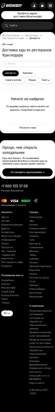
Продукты (7, 247)
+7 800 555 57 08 (14, 186)
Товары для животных (8, 257)
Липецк (33, 285)
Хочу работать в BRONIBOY (39, 378)
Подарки (6, 266)
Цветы (5, 217)
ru (7, 313)
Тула (32, 240)
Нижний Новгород (40, 266)
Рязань (33, 263)
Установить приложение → (27, 172)
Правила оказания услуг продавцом (40, 334)
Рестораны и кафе (13, 38)
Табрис (5, 303)
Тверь (32, 255)
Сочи (32, 281)
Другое (5, 229)
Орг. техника (8, 251)
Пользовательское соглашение (40, 313)
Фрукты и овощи (11, 236)
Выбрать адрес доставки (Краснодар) (27, 15)
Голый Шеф (7, 292)
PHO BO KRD (8, 288)
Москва (33, 251)
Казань (33, 225)
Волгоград (35, 293)
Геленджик (35, 217)
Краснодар (31, 35)
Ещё (46, 80)
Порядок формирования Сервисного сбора (40, 365)
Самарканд (36, 247)
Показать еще (27, 128)
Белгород (34, 244)
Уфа (31, 221)
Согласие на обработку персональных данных (37, 323)
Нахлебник (7, 280)
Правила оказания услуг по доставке (40, 341)
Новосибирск (37, 289)
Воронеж (34, 270)
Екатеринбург (37, 232)
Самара (34, 259)
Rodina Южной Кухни (10, 297)
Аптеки (5, 221)
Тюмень (34, 236)
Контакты (35, 372)
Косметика (7, 232)
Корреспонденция (12, 225)
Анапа (33, 274)
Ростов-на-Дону (39, 278)
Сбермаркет (8, 240)
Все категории (11, 35)
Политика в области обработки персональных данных (41, 352)
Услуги (5, 244)
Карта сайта (36, 383)
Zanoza (5, 284)
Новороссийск (37, 229)
